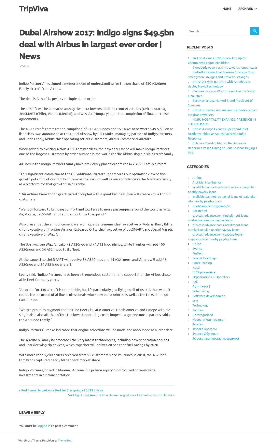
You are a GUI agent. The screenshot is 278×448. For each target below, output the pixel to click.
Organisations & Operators (211, 277)
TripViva (33, 8)
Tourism (198, 310)
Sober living (200, 291)
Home (227, 8)
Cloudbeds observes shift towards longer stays (224, 67)
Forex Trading (202, 263)
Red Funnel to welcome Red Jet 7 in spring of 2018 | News (62, 390)
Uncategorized (202, 315)
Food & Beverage (204, 258)
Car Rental (199, 210)
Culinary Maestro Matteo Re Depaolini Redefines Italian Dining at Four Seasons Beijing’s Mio (222, 147)
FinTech (197, 253)
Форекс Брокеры (204, 329)
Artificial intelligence (206, 182)
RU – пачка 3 (201, 286)
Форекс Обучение (205, 333)
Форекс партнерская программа (215, 338)
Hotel (196, 267)
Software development (208, 296)
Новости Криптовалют (208, 319)
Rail (195, 281)
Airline (197, 177)
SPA (195, 300)
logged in (43, 426)
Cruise (196, 244)
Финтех (197, 324)
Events (24, 65)
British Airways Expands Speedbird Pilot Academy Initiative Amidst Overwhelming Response (218, 133)
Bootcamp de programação (211, 206)
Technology (200, 305)
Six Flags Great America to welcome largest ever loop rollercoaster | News (120, 395)
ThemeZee (64, 440)
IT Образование (203, 272)
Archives (247, 8)
